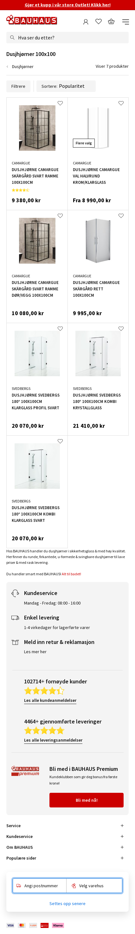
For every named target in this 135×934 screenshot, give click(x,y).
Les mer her (35, 651)
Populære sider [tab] (21, 858)
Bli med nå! (87, 800)
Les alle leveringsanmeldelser (53, 740)
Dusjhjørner (23, 66)
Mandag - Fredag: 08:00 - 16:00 (52, 603)
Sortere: (66, 86)
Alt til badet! (72, 573)
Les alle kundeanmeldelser (50, 700)
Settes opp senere (67, 903)
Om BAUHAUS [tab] (19, 847)
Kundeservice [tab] (19, 836)
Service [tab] (13, 825)
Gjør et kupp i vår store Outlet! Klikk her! (68, 5)
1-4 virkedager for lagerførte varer (57, 627)
